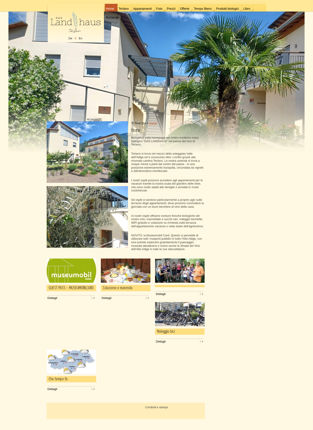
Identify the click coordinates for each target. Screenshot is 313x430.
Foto (159, 8)
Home (110, 8)
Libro (246, 8)
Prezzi (171, 8)
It (75, 38)
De (70, 38)
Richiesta (112, 17)
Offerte (184, 8)
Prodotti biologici (227, 8)
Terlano (124, 8)
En (80, 38)
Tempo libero (203, 8)
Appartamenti (142, 8)
